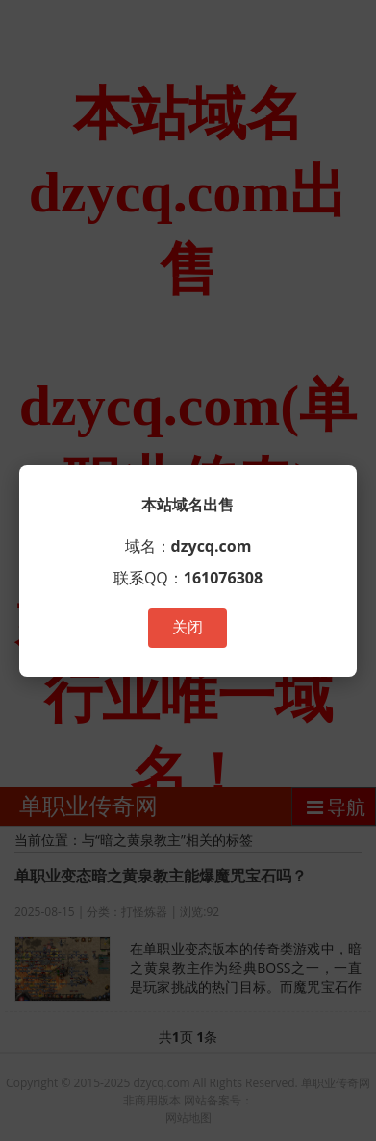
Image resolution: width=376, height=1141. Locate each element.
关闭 (187, 627)
